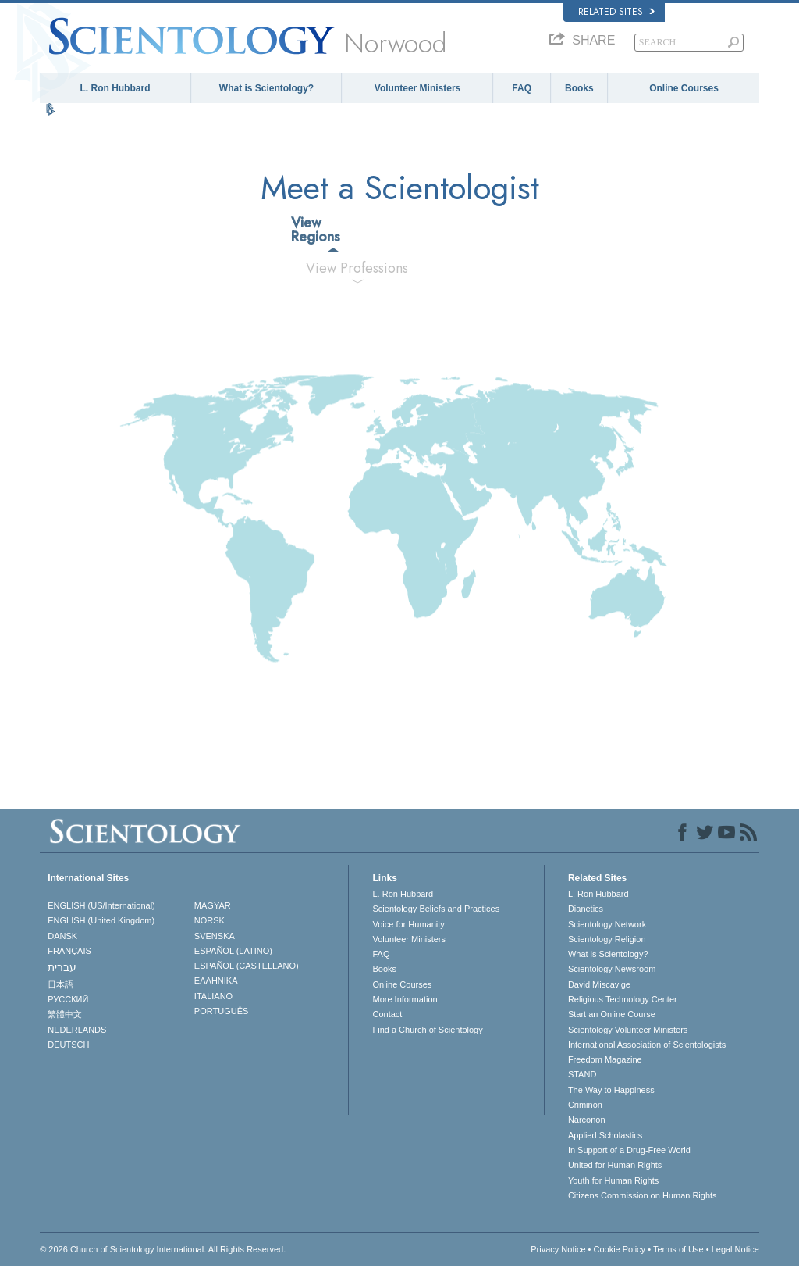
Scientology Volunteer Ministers (627, 1038)
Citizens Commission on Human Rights (642, 1204)
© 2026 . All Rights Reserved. (163, 1258)
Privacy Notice (558, 1258)
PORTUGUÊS (221, 1019)
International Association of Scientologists (647, 1053)
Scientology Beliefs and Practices (435, 918)
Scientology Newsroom (612, 978)
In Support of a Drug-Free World (629, 1158)
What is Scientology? (266, 88)
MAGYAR (212, 914)
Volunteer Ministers (417, 88)
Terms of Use (678, 1258)
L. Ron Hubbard (115, 88)
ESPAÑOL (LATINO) (233, 959)
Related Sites (616, 12)
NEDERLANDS (77, 1038)
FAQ (521, 88)
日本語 (60, 993)
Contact (387, 1023)
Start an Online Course (611, 1023)
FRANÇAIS (69, 959)
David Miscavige (599, 993)
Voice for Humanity (408, 933)
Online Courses (684, 88)
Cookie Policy (619, 1258)
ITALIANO (213, 1004)
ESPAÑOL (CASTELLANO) (246, 975)
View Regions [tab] (315, 238)
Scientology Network (607, 933)
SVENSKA (214, 944)
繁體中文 (65, 1023)
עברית (62, 976)
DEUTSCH (68, 1053)
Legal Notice (735, 1258)
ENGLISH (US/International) (101, 914)
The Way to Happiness (611, 1098)
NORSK (209, 929)
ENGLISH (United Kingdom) (101, 929)
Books (579, 88)
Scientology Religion (607, 947)
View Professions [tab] (357, 276)
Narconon (586, 1129)
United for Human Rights (615, 1174)
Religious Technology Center (622, 1007)
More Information (404, 1007)
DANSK (62, 944)
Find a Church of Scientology (427, 1038)
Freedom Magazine (605, 1068)
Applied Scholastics (605, 1143)
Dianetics (585, 918)
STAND (582, 1083)
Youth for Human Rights (613, 1189)
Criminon (585, 1114)
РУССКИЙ (68, 1007)
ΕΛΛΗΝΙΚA (216, 990)
